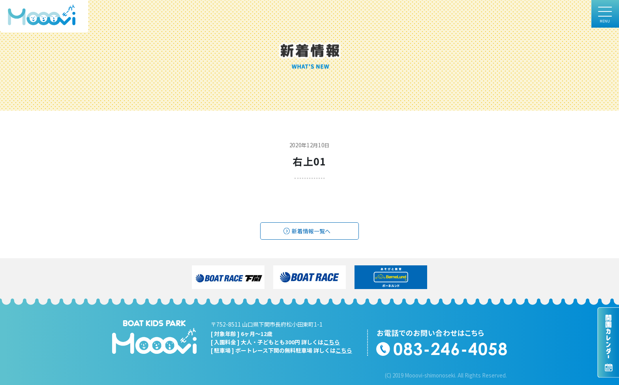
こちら (331, 342)
